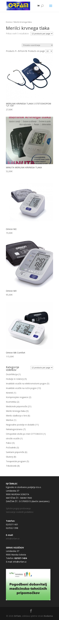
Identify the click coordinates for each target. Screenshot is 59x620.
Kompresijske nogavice (17, 397)
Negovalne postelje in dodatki (20, 424)
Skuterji (9, 456)
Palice (9, 442)
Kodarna (48, 616)
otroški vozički (13, 438)
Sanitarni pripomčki (15, 452)
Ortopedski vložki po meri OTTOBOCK (24, 433)
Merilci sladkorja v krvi (16, 415)
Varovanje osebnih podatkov (19, 512)
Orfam (17, 616)
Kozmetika (11, 401)
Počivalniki (11, 447)
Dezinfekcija (12, 374)
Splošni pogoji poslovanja (18, 508)
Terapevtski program (16, 461)
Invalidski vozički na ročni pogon (21, 388)
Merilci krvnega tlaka (15, 411)
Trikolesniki (11, 465)
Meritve (9, 420)
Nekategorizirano (14, 429)
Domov (9, 22)
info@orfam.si (12, 538)
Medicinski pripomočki (16, 406)
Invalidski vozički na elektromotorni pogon (26, 383)
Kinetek (9, 392)
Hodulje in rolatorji (15, 378)
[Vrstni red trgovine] (37, 45)
